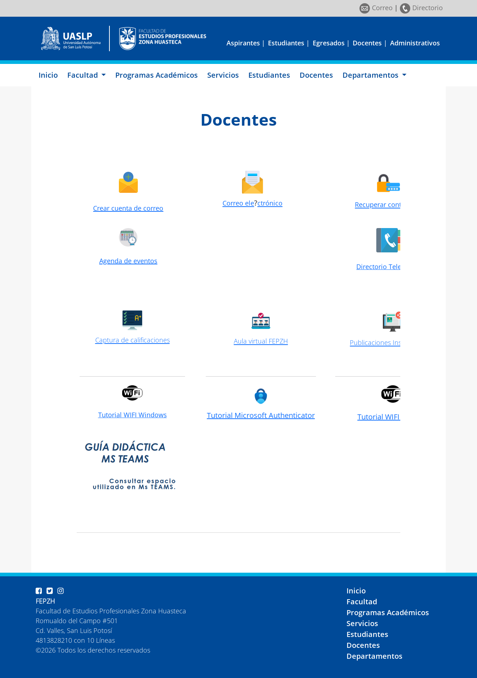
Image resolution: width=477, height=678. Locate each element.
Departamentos (374, 656)
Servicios (223, 75)
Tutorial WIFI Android (392, 417)
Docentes (367, 42)
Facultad (361, 601)
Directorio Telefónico (388, 266)
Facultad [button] (83, 75)
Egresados (329, 42)
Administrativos (415, 42)
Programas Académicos (156, 75)
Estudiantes (286, 42)
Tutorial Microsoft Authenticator (261, 415)
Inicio (48, 75)
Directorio (421, 7)
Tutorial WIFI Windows (132, 414)
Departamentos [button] (371, 75)
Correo (376, 7)
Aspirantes (243, 42)
